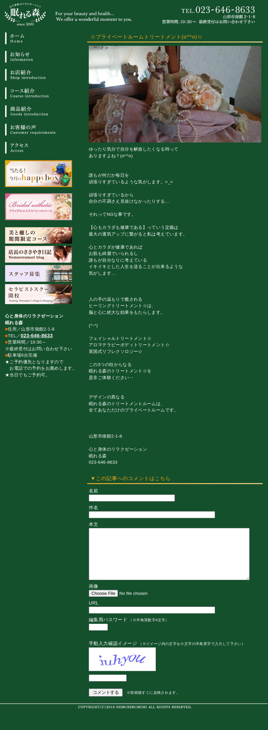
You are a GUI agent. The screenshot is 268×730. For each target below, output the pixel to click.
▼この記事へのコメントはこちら (130, 478)
